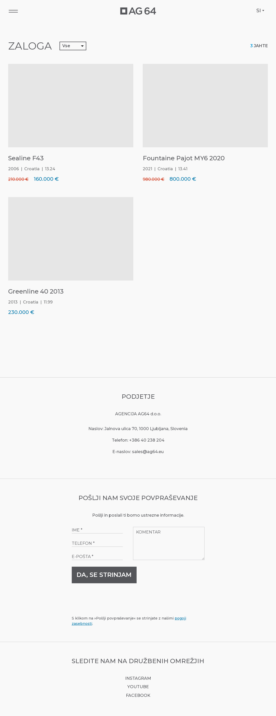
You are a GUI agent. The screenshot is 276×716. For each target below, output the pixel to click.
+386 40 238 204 (146, 440)
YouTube (138, 686)
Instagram (138, 678)
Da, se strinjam (104, 574)
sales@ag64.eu (148, 451)
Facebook (138, 695)
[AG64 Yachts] (138, 11)
